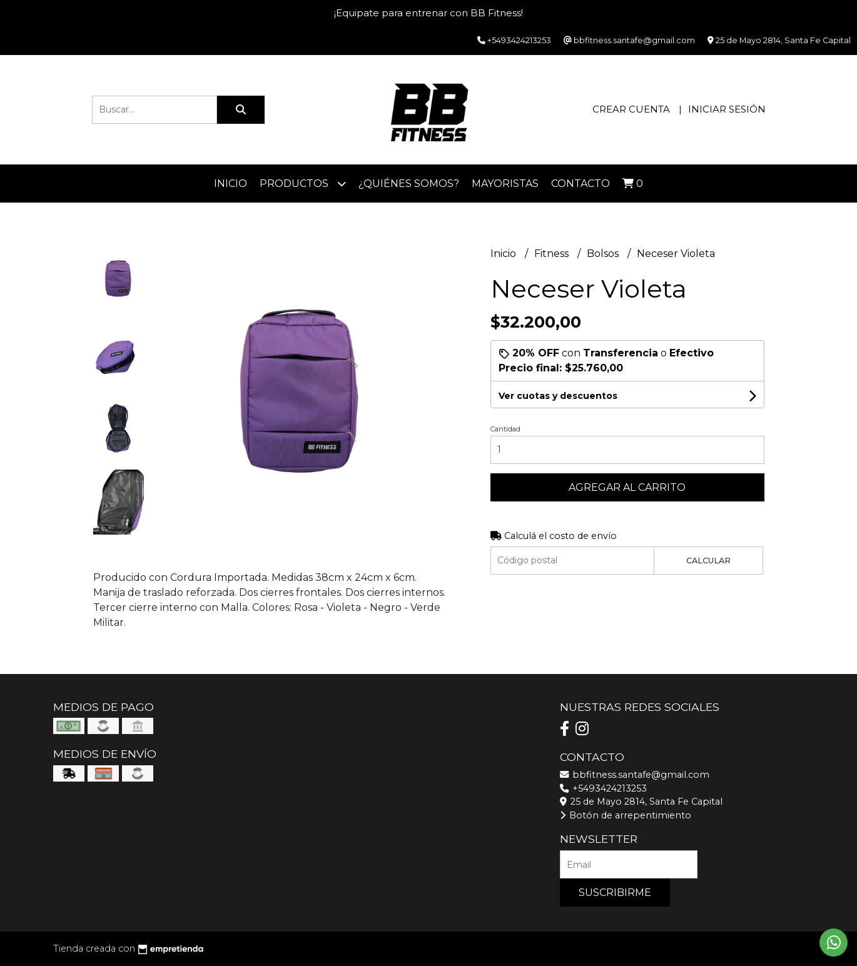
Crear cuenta (631, 109)
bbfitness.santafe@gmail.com (634, 774)
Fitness (552, 253)
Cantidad (505, 429)
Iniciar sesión (727, 109)
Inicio (230, 183)
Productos (303, 183)
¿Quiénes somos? (408, 183)
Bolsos (604, 253)
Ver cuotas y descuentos (558, 395)
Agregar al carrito (627, 487)
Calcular (708, 560)
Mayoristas (505, 183)
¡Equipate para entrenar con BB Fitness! (428, 13)
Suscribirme (615, 892)
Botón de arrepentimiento (625, 815)
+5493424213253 (603, 788)
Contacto (580, 183)
